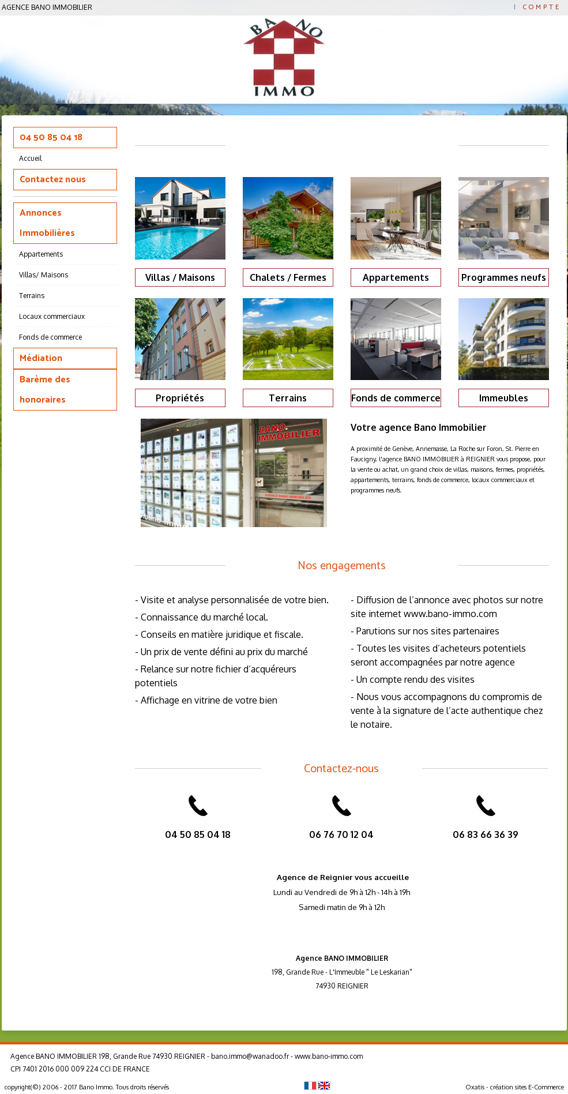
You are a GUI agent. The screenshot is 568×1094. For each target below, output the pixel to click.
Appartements (41, 254)
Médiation (41, 358)
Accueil (30, 158)
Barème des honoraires (45, 390)
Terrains (31, 295)
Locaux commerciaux (52, 316)
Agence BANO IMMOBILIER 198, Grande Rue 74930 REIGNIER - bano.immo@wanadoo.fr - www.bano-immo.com (186, 1056)
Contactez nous (53, 179)
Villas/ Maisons (43, 274)
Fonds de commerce (50, 337)
